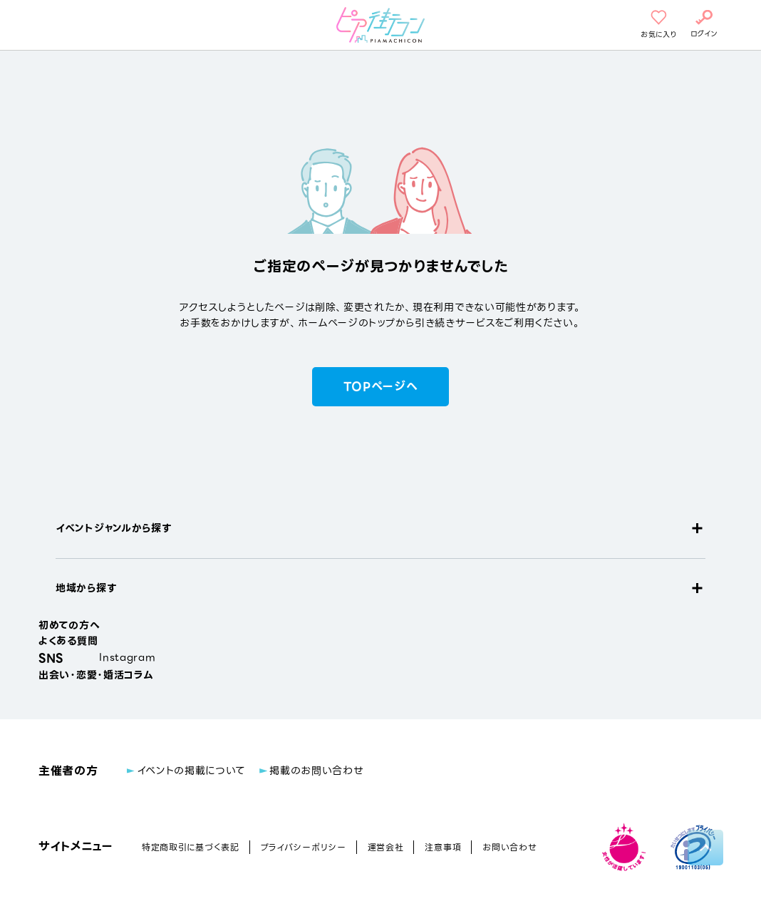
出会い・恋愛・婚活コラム (95, 675)
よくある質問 (68, 641)
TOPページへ (380, 387)
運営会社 (386, 847)
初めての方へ (69, 625)
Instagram (127, 657)
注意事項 (443, 847)
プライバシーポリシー (303, 847)
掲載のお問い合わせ (316, 770)
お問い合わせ (509, 847)
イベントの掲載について (191, 770)
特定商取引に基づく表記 (190, 847)
